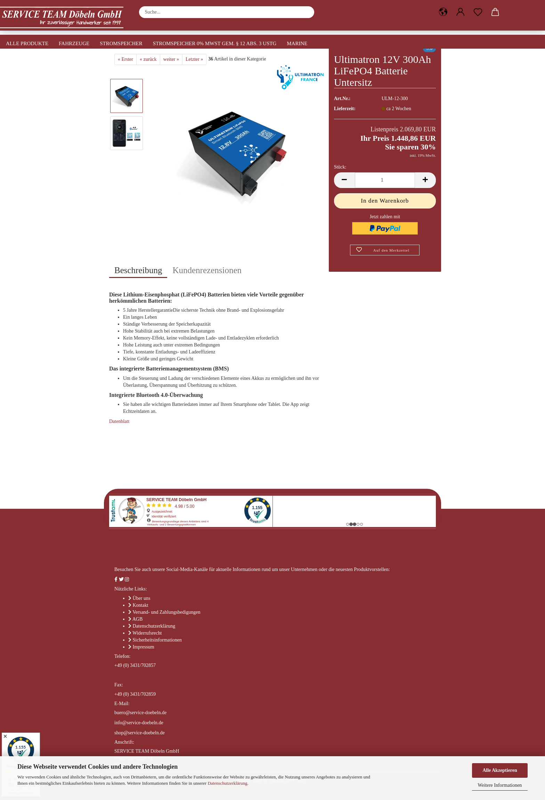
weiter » (171, 59)
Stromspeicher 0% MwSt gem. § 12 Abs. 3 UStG (215, 43)
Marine (297, 43)
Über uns (142, 598)
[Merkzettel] (478, 12)
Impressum (143, 647)
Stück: (340, 167)
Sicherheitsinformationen (157, 640)
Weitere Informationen (500, 785)
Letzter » (194, 59)
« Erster (125, 59)
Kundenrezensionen (207, 270)
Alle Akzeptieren (499, 770)
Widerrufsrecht (147, 633)
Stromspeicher (121, 43)
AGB (137, 619)
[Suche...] (305, 12)
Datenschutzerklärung (227, 783)
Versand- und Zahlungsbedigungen (166, 612)
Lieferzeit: (345, 108)
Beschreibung (138, 270)
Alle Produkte (27, 43)
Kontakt (140, 605)
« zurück (148, 59)
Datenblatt (119, 421)
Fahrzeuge (74, 43)
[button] (443, 12)
